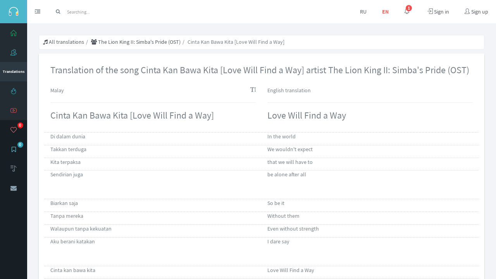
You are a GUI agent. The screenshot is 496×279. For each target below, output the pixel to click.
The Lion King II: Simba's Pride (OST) (136, 41)
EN (385, 11)
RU (363, 11)
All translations (63, 41)
